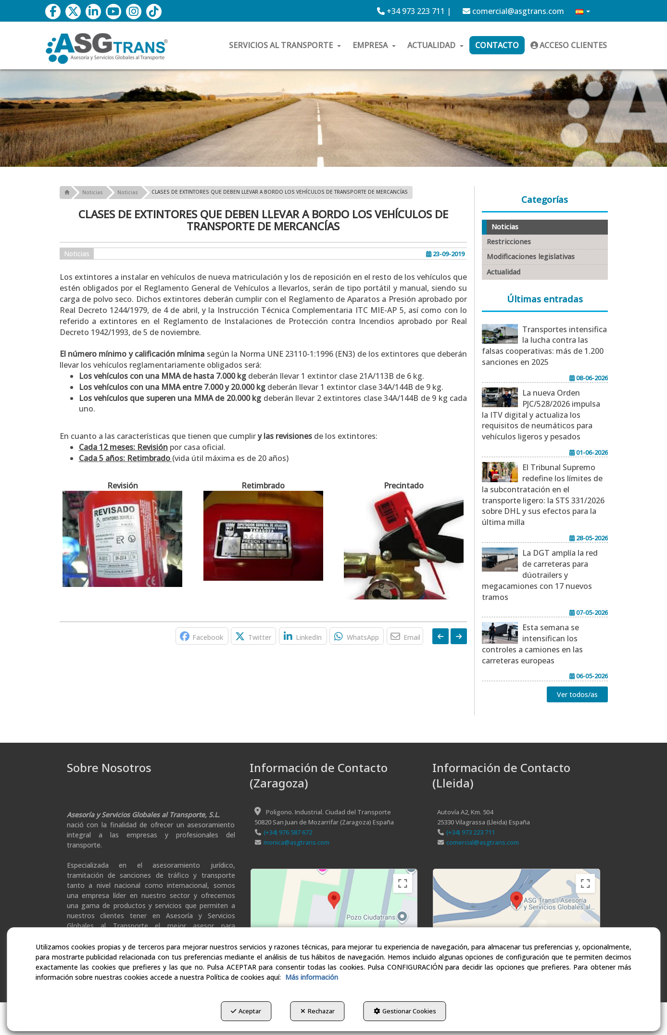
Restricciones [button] (509, 241)
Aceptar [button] (243, 1011)
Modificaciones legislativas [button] (531, 256)
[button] (53, 11)
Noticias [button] (76, 253)
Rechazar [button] (318, 1011)
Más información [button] (311, 977)
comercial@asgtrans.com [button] (513, 11)
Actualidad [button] (503, 271)
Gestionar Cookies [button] (408, 1011)
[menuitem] (414, 11)
